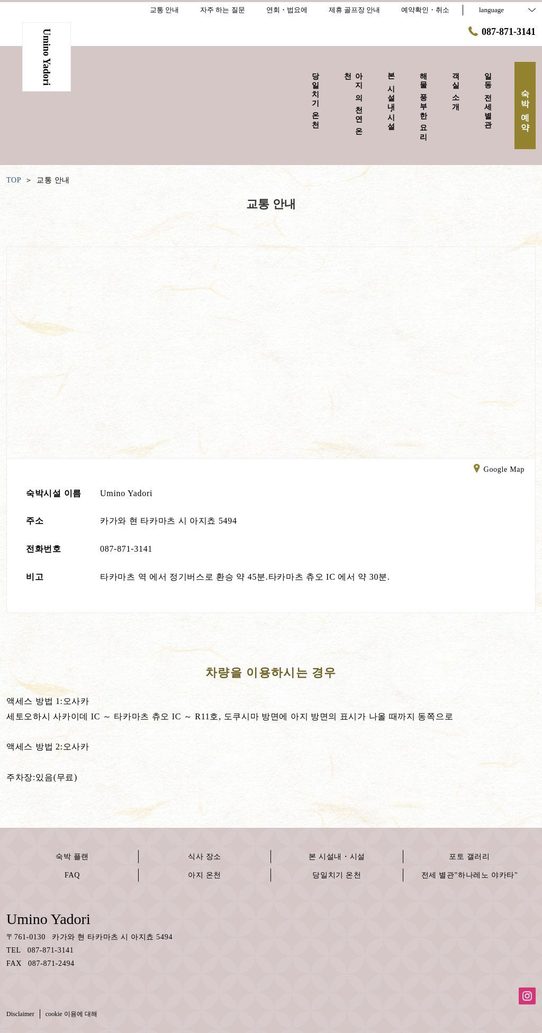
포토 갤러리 (469, 857)
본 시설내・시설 (337, 857)
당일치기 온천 (336, 875)
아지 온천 (204, 875)
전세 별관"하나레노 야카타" (469, 875)
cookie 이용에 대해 (71, 1014)
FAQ (72, 875)
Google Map (499, 470)
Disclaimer (20, 1014)
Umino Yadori (48, 919)
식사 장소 (204, 857)
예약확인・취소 (425, 10)
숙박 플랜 (72, 857)
